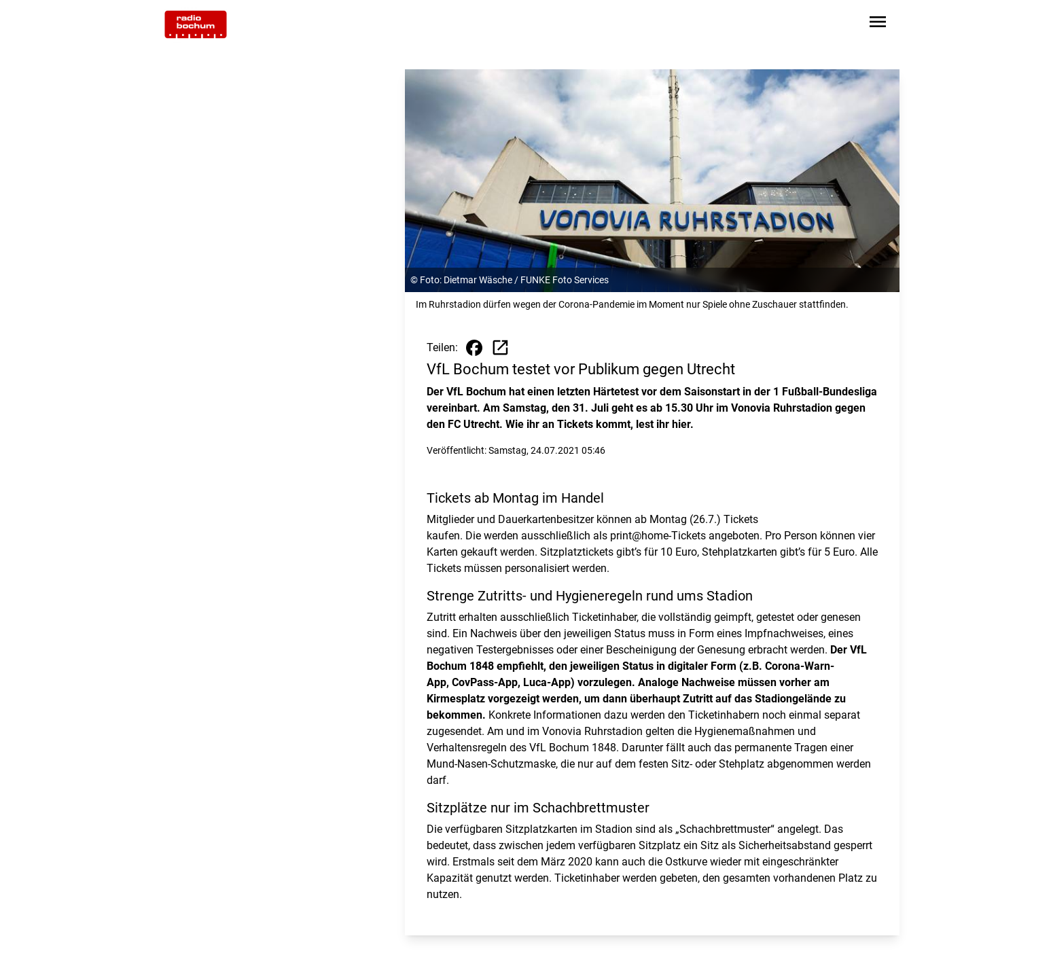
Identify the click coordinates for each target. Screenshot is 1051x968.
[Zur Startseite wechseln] (195, 24)
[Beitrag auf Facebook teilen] (474, 348)
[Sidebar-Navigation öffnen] (878, 24)
